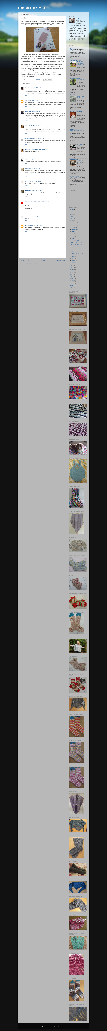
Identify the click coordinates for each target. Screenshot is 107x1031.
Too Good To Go (75, 240)
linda (26, 100)
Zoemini (73, 246)
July (73, 233)
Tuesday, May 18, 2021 (35, 181)
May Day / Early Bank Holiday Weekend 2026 (80, 63)
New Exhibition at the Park (81, 161)
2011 (71, 285)
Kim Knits (73, 94)
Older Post (61, 260)
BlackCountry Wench (76, 111)
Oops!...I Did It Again (76, 244)
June (73, 236)
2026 (71, 209)
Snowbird (27, 190)
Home (43, 260)
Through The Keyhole (32, 7)
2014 (71, 278)
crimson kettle (74, 159)
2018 (71, 269)
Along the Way (74, 143)
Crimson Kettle (29, 138)
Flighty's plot (73, 129)
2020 (71, 265)
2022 (71, 218)
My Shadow (80, 144)
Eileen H (27, 87)
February (74, 260)
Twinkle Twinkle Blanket (77, 253)
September (74, 229)
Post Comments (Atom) (33, 264)
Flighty (26, 159)
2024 (71, 214)
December (74, 222)
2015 (71, 276)
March (73, 258)
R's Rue (27, 216)
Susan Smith (28, 111)
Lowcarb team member (31, 201)
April (73, 256)
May (73, 238)
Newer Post (24, 260)
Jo (78, 18)
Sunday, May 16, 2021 (35, 87)
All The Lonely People (76, 242)
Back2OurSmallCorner (76, 176)
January (74, 262)
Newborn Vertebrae (76, 249)
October (74, 227)
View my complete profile (75, 41)
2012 (71, 283)
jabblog (72, 48)
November (74, 225)
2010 (71, 287)
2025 (71, 212)
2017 (71, 272)
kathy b (27, 181)
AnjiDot (27, 168)
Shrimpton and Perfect (31, 149)
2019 (71, 267)
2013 (71, 281)
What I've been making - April (80, 113)
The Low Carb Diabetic (76, 60)
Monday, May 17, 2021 (38, 138)
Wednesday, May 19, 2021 (36, 216)
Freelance (72, 49)
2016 (71, 274)
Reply (26, 95)
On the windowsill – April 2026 (77, 130)
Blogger (62, 1026)
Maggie (27, 125)
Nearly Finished (75, 251)
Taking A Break (74, 177)
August (73, 231)
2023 (71, 216)
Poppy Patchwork (75, 78)
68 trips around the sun (80, 97)
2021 (71, 221)
